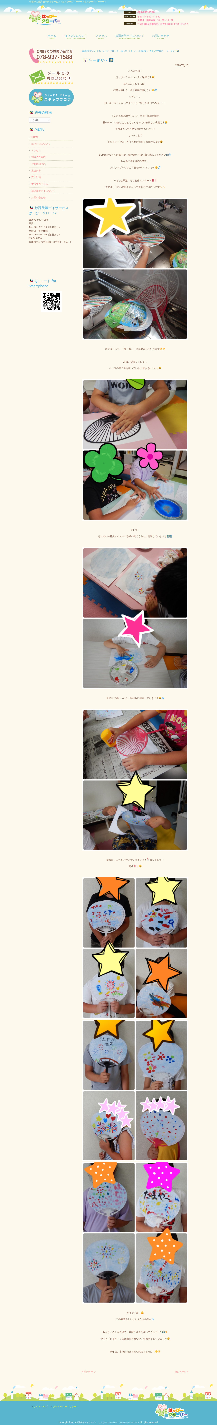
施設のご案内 (38, 157)
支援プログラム (39, 184)
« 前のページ (89, 1371)
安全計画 (36, 177)
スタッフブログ (156, 51)
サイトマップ (40, 1406)
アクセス (36, 150)
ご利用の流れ (38, 164)
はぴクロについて (40, 143)
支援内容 (36, 170)
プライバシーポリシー (64, 1406)
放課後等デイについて (43, 190)
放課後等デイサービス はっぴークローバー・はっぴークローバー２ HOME (114, 51)
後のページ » (181, 1371)
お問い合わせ (38, 197)
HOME (34, 137)
